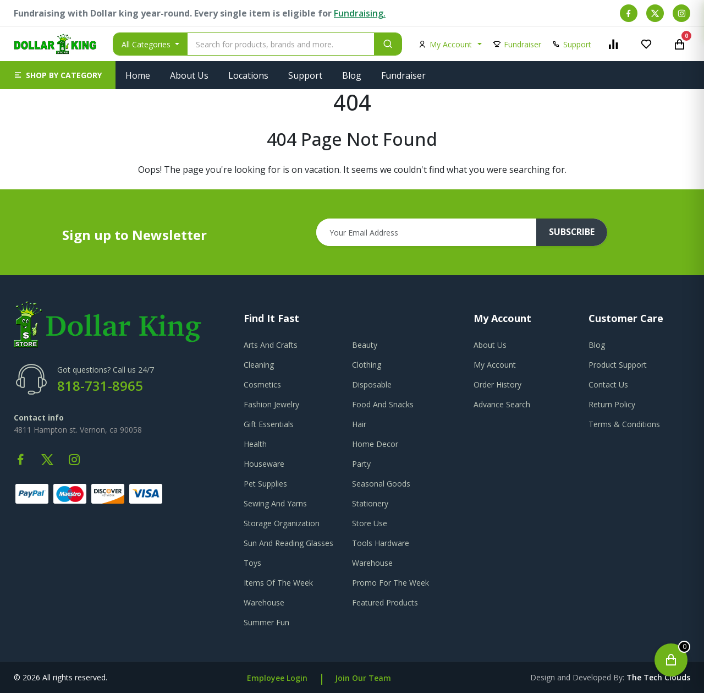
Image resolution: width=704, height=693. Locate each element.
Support (305, 75)
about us (490, 345)
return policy (611, 404)
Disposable (372, 384)
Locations (248, 75)
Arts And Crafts (271, 345)
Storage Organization (282, 523)
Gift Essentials (269, 424)
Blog (351, 75)
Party (361, 464)
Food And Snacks (383, 404)
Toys (252, 563)
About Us (189, 75)
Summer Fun (266, 622)
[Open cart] (671, 659)
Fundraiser (403, 75)
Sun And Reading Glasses (288, 543)
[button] (58, 75)
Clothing (366, 364)
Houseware (264, 464)
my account (495, 364)
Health (255, 444)
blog (596, 345)
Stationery (370, 503)
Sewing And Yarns (275, 503)
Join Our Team (363, 678)
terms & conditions (624, 424)
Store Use (369, 523)
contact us (608, 384)
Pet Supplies (265, 483)
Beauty (364, 345)
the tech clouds (658, 677)
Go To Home (352, 183)
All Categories (147, 44)
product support (617, 364)
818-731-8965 (100, 385)
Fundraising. (360, 13)
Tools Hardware (380, 543)
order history (497, 384)
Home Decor (375, 444)
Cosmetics (262, 384)
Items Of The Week (278, 582)
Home (137, 75)
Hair (359, 424)
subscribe (572, 232)
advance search (502, 404)
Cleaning (259, 364)
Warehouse (372, 563)
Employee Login (277, 678)
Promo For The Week (390, 582)
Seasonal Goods (381, 483)
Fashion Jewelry (271, 404)
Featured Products (385, 602)
